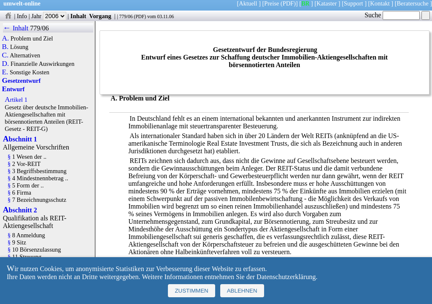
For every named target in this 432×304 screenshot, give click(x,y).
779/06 (125, 16)
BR (305, 3)
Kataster (326, 3)
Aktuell (248, 3)
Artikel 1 (16, 99)
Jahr (48, 16)
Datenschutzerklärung (286, 276)
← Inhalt (16, 28)
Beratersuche (413, 3)
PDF (139, 16)
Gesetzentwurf (21, 80)
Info (22, 16)
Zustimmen (191, 291)
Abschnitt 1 (20, 139)
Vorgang (100, 16)
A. (5, 38)
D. (5, 63)
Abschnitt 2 (20, 210)
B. (5, 46)
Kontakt (379, 3)
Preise (271, 3)
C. (5, 55)
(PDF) (288, 3)
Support (353, 3)
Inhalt (78, 16)
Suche (392, 15)
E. (5, 72)
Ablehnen (242, 291)
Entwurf (13, 89)
